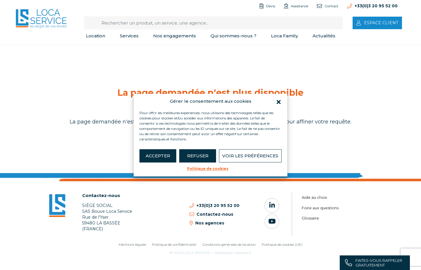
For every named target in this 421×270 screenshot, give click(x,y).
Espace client (381, 22)
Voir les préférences (250, 155)
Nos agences (209, 223)
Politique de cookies (207, 168)
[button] (279, 101)
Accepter (158, 155)
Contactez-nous (101, 195)
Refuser (197, 155)
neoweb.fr (242, 252)
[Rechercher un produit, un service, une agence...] (213, 22)
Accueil (23, 52)
